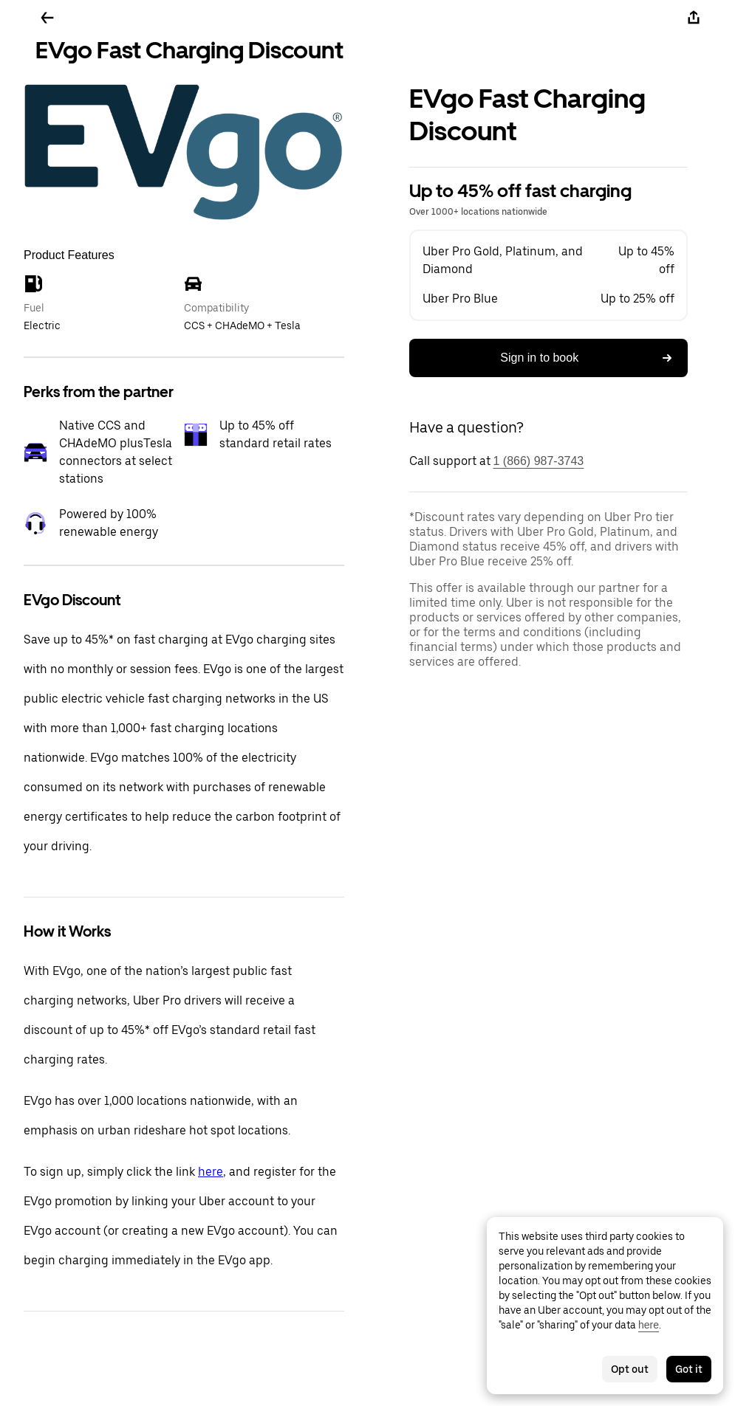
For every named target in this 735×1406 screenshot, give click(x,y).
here (210, 1172)
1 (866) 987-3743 (538, 461)
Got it (688, 1369)
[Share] (693, 17)
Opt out (630, 1369)
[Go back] (47, 17)
